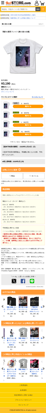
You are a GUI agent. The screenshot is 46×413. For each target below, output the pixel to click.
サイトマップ (23, 405)
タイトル (33, 176)
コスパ (40, 24)
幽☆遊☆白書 (6, 24)
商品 (12, 176)
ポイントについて (7, 92)
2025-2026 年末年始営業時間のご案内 (23, 15)
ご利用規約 (23, 385)
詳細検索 (43, 9)
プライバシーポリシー (23, 400)
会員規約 (23, 390)
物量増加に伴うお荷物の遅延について (22, 18)
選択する (28, 106)
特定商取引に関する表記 (23, 395)
